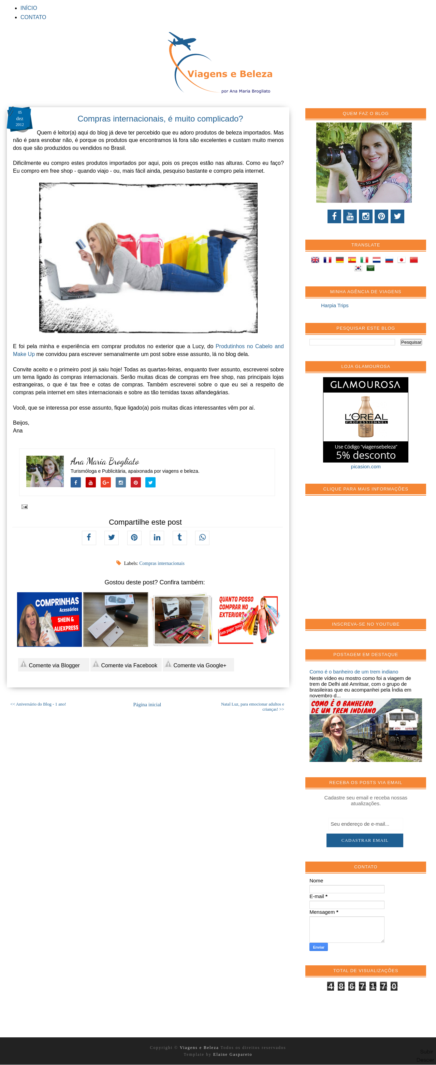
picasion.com (366, 466)
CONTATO (33, 17)
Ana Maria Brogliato (105, 461)
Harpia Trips (335, 305)
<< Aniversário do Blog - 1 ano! (38, 704)
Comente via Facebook (124, 664)
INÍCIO (28, 8)
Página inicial (147, 704)
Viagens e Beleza (200, 1047)
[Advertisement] (360, 561)
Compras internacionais (162, 563)
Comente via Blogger (50, 664)
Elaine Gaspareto (232, 1054)
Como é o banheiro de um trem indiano (353, 671)
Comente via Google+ (195, 664)
